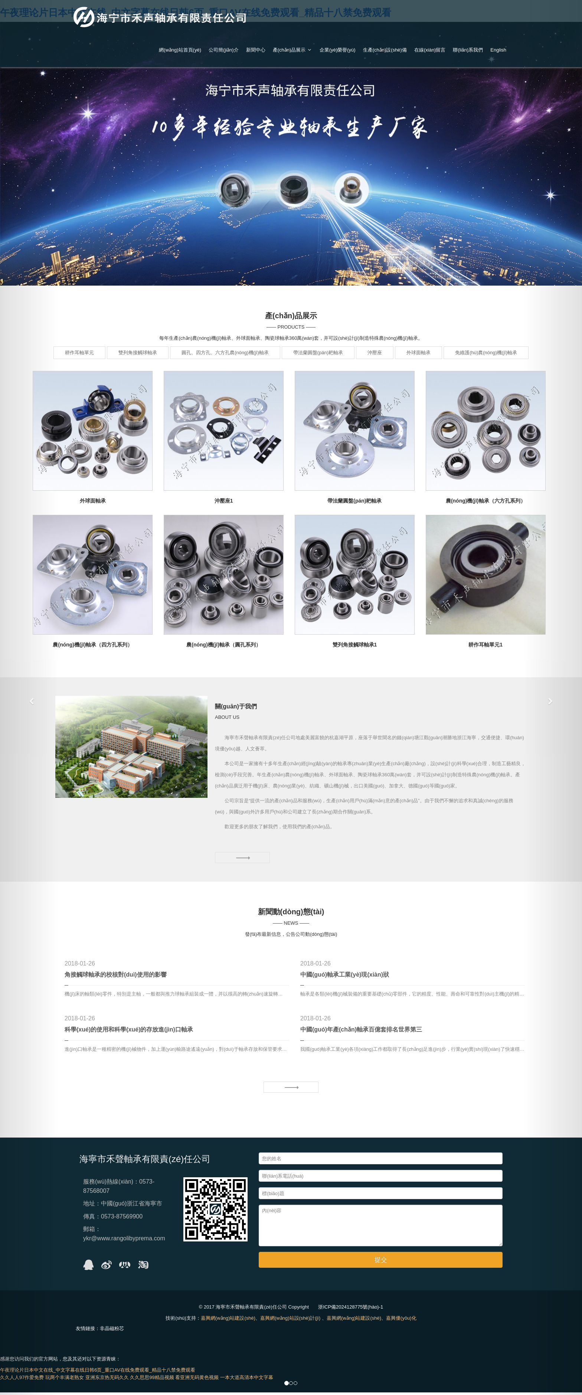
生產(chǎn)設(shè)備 (385, 50)
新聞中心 (255, 50)
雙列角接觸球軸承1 (355, 645)
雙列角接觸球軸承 (137, 352)
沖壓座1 (224, 501)
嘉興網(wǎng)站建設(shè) (228, 1320)
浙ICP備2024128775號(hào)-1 (350, 1309)
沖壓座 (374, 352)
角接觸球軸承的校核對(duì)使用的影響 (116, 977)
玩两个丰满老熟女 (64, 1380)
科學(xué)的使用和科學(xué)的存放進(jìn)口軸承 (129, 1032)
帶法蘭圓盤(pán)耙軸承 (318, 352)
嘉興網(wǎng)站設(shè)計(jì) (290, 1320)
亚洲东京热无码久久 (107, 1380)
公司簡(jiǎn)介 (224, 50)
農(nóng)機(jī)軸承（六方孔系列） (486, 501)
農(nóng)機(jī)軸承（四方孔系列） (93, 645)
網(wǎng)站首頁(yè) (180, 50)
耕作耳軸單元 (79, 352)
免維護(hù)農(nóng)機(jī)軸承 (486, 352)
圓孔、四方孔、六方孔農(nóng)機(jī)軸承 (225, 352)
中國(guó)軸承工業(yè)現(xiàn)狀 (344, 977)
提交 (381, 1262)
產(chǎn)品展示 (292, 50)
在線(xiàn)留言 (430, 50)
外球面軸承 (418, 352)
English (498, 50)
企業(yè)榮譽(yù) (338, 50)
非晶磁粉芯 (112, 1331)
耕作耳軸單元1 (485, 645)
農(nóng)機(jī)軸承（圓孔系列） (223, 645)
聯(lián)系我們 (468, 50)
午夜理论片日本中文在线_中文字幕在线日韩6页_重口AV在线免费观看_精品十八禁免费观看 (97, 1372)
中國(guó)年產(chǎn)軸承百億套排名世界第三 (361, 1032)
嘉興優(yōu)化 (401, 1320)
